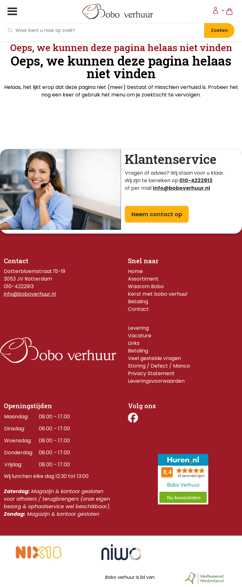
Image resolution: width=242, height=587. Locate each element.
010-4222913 (195, 180)
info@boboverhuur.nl (30, 294)
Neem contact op (156, 214)
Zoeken (219, 30)
